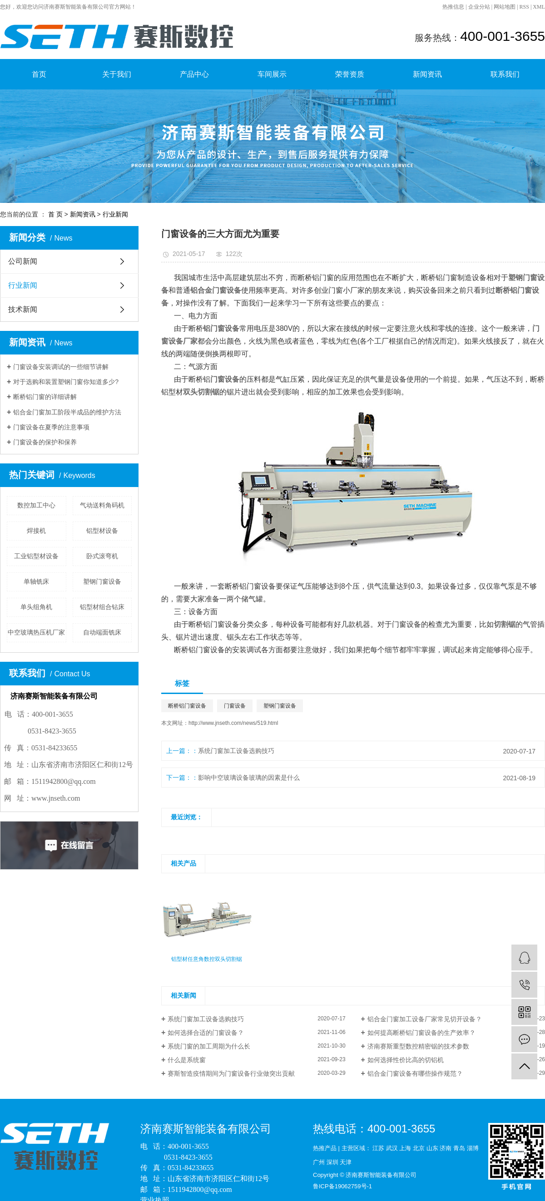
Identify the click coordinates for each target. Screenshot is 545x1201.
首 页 (55, 214)
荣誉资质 (349, 74)
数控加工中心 (36, 505)
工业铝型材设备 (36, 556)
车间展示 (272, 74)
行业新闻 (115, 214)
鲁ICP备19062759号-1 (342, 1186)
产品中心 (194, 74)
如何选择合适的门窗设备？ (206, 1032)
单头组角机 (36, 606)
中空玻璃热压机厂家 (36, 632)
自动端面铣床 (102, 632)
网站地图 (504, 7)
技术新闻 (22, 309)
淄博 (473, 1148)
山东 (432, 1148)
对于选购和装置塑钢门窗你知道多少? (66, 381)
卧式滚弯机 (102, 556)
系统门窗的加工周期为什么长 (209, 1046)
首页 (39, 74)
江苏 (378, 1148)
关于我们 (116, 74)
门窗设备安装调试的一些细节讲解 (61, 366)
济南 (445, 1148)
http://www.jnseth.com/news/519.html (233, 723)
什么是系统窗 (187, 1059)
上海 (405, 1148)
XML (539, 7)
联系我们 (505, 74)
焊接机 (36, 530)
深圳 (332, 1162)
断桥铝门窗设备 (187, 706)
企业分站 (479, 7)
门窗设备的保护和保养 (45, 442)
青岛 (459, 1148)
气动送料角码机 (102, 505)
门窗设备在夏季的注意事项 (51, 427)
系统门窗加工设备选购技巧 (236, 750)
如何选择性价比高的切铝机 (405, 1059)
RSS (524, 7)
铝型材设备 (102, 530)
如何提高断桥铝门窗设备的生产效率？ (421, 1032)
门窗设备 (235, 706)
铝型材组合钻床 (102, 606)
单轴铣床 (36, 581)
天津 (346, 1162)
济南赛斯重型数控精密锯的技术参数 (418, 1046)
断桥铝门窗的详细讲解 (45, 396)
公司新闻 (22, 261)
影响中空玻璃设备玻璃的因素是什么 (249, 777)
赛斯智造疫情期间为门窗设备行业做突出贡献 (231, 1073)
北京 (419, 1148)
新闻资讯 (427, 74)
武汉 (392, 1148)
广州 (319, 1162)
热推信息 (453, 7)
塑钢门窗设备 (102, 581)
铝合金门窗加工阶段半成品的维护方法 (67, 412)
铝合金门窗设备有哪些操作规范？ (415, 1073)
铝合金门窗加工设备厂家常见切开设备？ (424, 1019)
